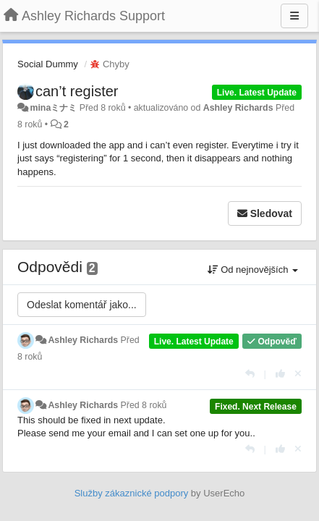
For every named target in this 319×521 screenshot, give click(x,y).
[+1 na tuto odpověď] (280, 373)
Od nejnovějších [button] (253, 269)
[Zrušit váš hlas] (298, 373)
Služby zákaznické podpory (132, 493)
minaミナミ (53, 108)
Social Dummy (47, 64)
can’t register (77, 91)
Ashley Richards (238, 108)
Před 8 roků (144, 405)
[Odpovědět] (250, 373)
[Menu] (294, 16)
